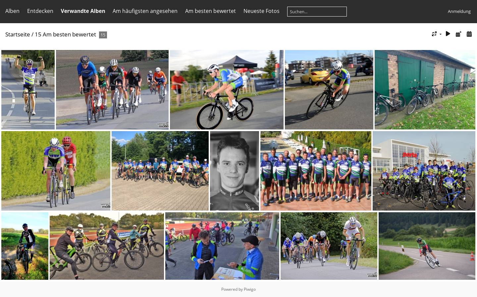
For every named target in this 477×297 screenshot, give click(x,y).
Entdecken (40, 11)
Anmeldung (459, 11)
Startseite (17, 34)
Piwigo (250, 289)
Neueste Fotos (261, 11)
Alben (12, 11)
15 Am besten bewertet (65, 34)
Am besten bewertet (210, 11)
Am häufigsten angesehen (145, 11)
